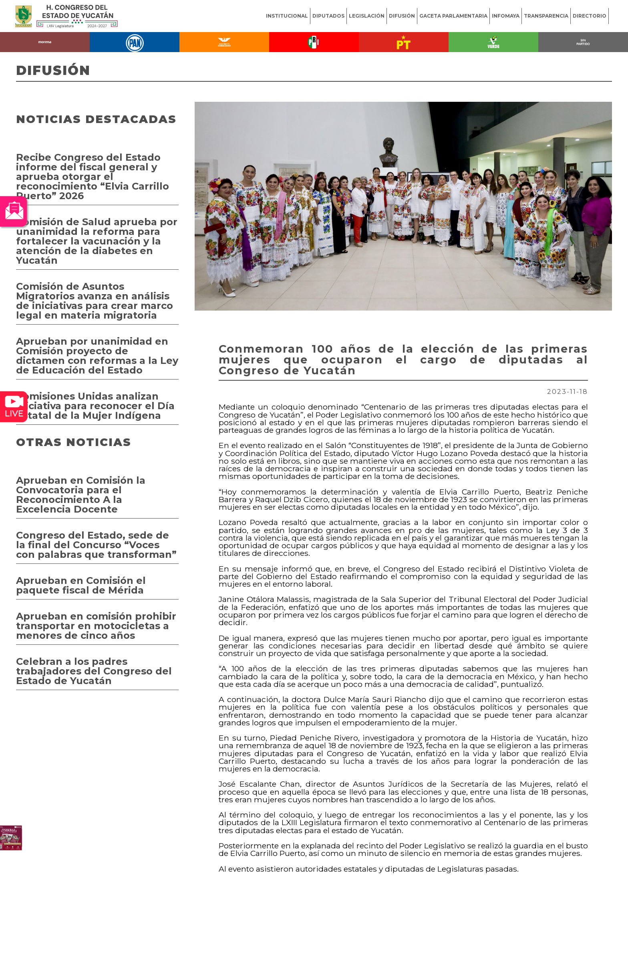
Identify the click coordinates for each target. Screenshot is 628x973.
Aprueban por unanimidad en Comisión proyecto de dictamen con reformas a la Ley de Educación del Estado (97, 355)
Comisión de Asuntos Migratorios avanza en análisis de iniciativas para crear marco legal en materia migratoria (94, 301)
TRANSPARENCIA (546, 16)
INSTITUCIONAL (287, 16)
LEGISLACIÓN (366, 16)
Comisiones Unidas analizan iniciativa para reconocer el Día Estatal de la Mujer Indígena (95, 405)
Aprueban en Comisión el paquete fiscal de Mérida (81, 585)
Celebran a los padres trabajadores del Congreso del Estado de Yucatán (94, 671)
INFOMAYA (505, 16)
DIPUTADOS (328, 16)
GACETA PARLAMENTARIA (453, 16)
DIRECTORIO (589, 16)
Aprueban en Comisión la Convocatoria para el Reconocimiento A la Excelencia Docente (80, 494)
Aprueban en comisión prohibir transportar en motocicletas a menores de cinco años (96, 625)
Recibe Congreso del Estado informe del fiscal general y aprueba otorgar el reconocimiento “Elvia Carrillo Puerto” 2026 (92, 176)
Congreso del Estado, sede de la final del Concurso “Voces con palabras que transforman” (96, 544)
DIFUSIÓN (402, 16)
